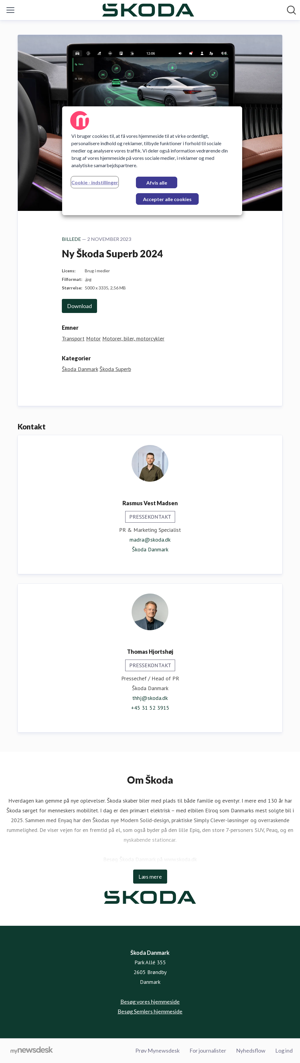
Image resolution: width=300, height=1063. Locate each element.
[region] (152, 160)
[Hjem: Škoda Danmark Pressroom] (148, 10)
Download (79, 306)
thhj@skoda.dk (150, 697)
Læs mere (150, 876)
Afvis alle (156, 183)
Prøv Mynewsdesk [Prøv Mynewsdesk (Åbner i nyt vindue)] (157, 1050)
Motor (93, 338)
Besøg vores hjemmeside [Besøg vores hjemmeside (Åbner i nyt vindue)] (150, 1001)
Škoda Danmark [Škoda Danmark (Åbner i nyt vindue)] (150, 549)
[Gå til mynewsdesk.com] (31, 1051)
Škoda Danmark (80, 369)
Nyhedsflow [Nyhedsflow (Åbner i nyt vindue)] (250, 1050)
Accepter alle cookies (167, 199)
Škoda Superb (115, 369)
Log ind (284, 1050)
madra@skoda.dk (150, 539)
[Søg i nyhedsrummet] (291, 10)
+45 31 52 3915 (150, 707)
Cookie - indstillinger (94, 182)
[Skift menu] (10, 10)
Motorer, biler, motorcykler (133, 338)
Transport (73, 338)
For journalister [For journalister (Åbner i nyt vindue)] (207, 1050)
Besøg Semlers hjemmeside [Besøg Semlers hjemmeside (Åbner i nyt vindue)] (150, 1011)
